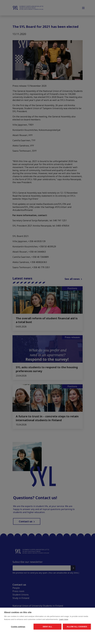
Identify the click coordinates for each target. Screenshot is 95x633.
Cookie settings (18, 627)
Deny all (47, 627)
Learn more (63, 619)
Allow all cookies (77, 627)
